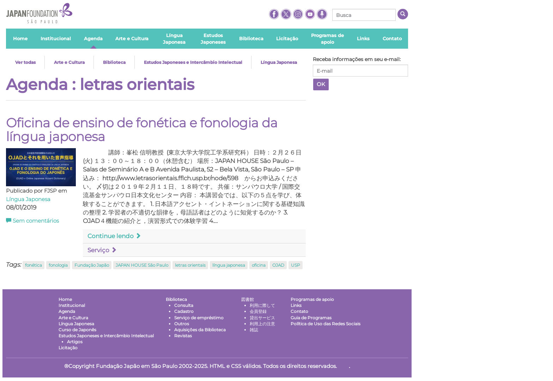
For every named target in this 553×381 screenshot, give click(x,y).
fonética (33, 265)
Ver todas (25, 62)
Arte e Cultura (69, 62)
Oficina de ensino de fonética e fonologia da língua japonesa (142, 130)
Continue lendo (114, 236)
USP (295, 265)
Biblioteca (114, 62)
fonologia (58, 265)
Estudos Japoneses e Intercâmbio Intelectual (193, 62)
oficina (259, 265)
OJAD (278, 265)
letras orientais (190, 265)
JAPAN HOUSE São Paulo (142, 265)
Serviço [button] (102, 250)
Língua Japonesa (279, 62)
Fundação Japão (91, 265)
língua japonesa (228, 265)
